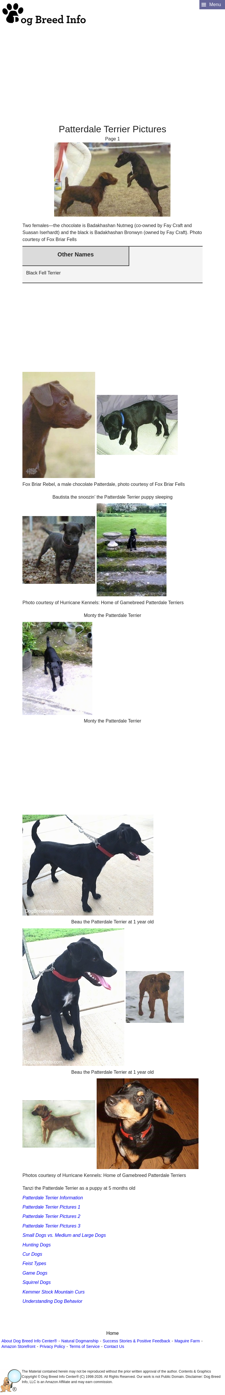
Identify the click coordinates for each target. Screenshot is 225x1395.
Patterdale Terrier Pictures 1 (51, 1207)
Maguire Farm (187, 1341)
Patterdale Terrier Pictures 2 (51, 1216)
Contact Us (114, 1346)
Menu (215, 4)
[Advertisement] (112, 67)
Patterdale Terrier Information (52, 1197)
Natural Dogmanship (80, 1341)
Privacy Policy (52, 1346)
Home (112, 1333)
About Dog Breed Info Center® (29, 1341)
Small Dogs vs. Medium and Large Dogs (64, 1235)
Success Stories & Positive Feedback (136, 1341)
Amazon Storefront (18, 1346)
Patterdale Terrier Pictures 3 (51, 1225)
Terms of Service (84, 1346)
